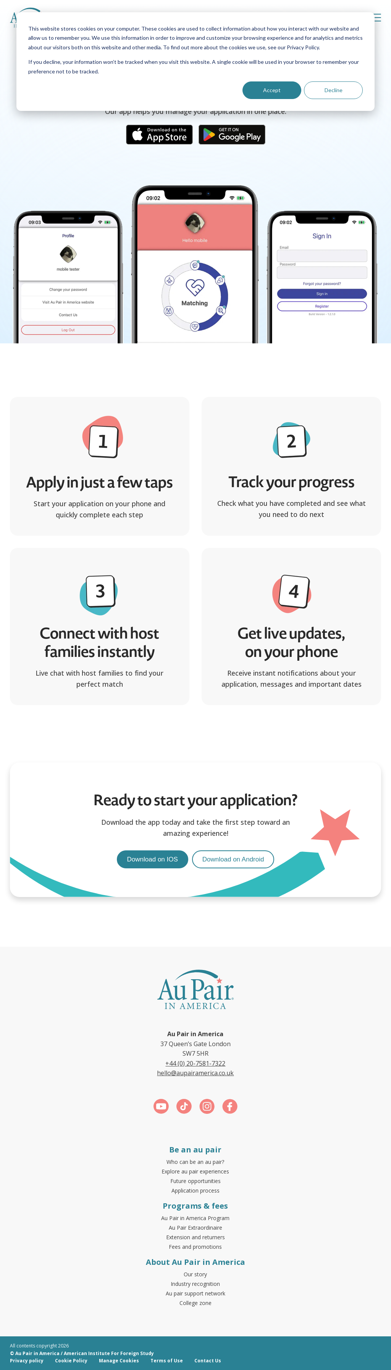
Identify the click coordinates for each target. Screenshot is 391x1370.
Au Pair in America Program (195, 1218)
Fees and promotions (195, 1246)
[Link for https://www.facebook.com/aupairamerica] (230, 1108)
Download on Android (233, 859)
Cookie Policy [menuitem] (71, 1360)
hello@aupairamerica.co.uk (195, 1073)
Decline (334, 90)
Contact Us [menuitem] (207, 1360)
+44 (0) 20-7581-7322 (195, 1063)
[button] (375, 17)
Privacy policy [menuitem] (27, 1360)
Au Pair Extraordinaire (195, 1227)
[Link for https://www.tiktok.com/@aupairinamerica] (184, 1108)
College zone (195, 1303)
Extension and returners (195, 1237)
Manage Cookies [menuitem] (119, 1360)
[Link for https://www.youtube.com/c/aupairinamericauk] (161, 1108)
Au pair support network (195, 1293)
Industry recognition (195, 1283)
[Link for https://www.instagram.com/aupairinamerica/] (207, 1108)
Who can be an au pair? (195, 1161)
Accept (272, 90)
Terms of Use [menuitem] (166, 1360)
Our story (195, 1274)
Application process (195, 1190)
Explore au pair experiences (195, 1171)
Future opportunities (195, 1181)
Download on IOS (152, 859)
